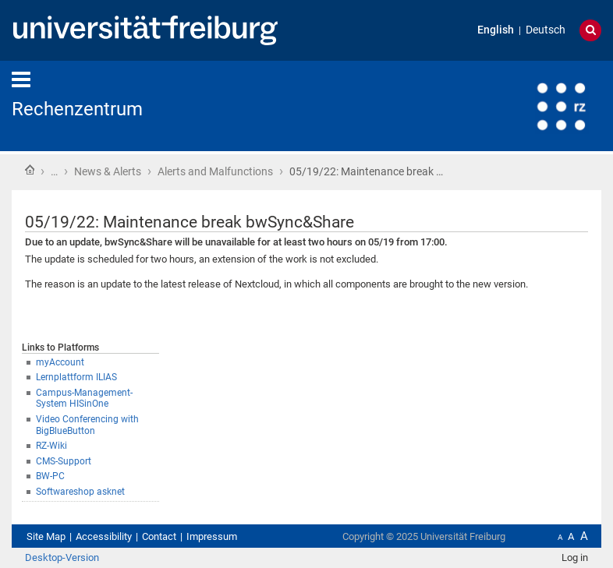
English (495, 30)
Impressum (211, 536)
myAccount (60, 362)
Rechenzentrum (77, 109)
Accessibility (104, 536)
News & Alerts (107, 171)
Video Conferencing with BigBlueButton (87, 425)
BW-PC (50, 476)
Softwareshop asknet (80, 491)
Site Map (46, 536)
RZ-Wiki (51, 445)
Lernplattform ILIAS (76, 377)
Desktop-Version (62, 557)
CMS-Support (63, 461)
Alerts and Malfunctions (215, 171)
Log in (575, 557)
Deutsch (545, 30)
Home (29, 169)
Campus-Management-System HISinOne (84, 398)
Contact (159, 536)
